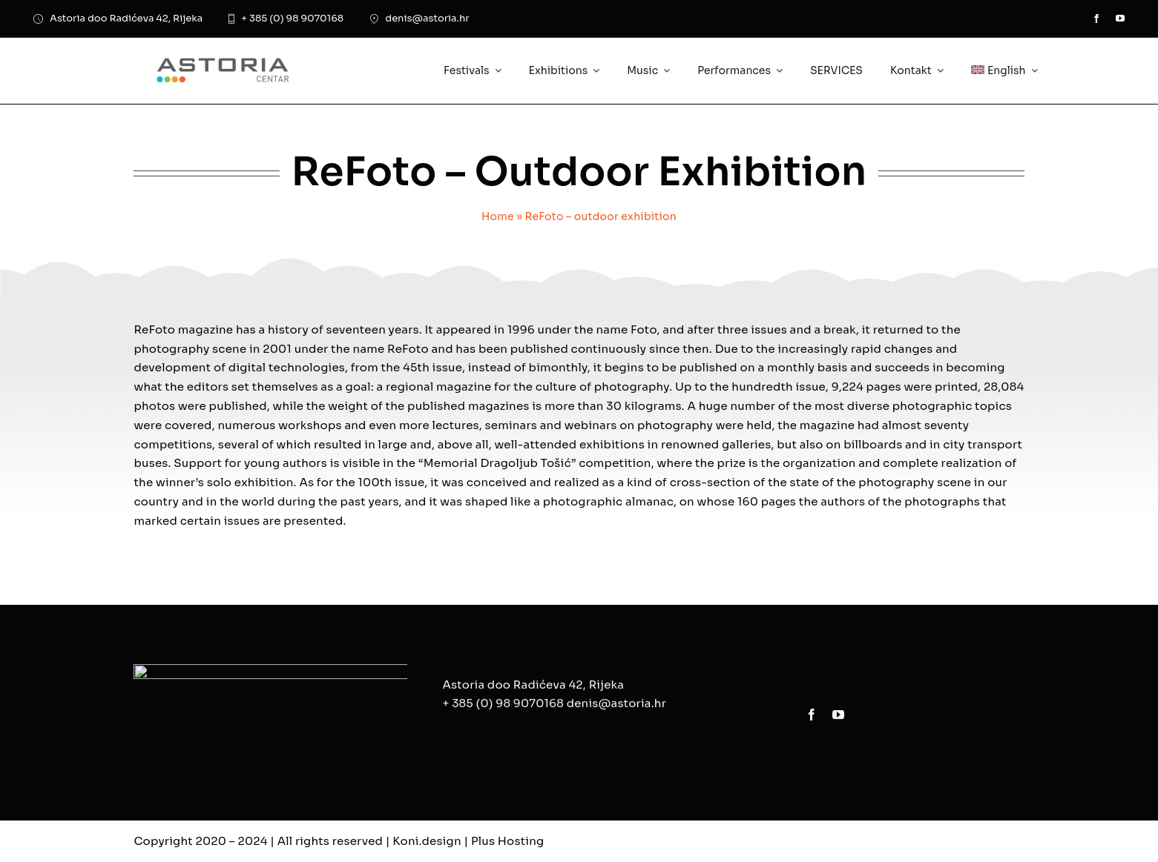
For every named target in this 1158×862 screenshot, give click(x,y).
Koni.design (426, 841)
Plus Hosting (507, 841)
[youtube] (1120, 18)
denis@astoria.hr (616, 710)
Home (497, 216)
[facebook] (1096, 18)
